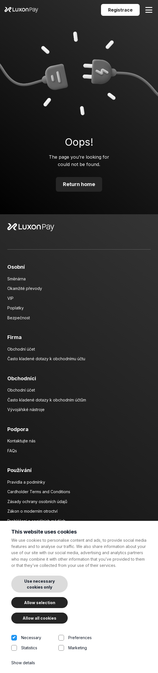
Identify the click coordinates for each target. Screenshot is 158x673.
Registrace (120, 10)
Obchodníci (21, 378)
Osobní (16, 267)
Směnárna (16, 278)
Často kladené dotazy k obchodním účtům (46, 399)
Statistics (34, 650)
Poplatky (15, 307)
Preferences (82, 640)
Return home (79, 184)
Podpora (17, 429)
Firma (14, 337)
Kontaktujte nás (21, 440)
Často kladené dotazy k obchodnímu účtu (46, 358)
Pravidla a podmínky (26, 482)
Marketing (82, 650)
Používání (19, 470)
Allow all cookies (39, 618)
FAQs (12, 450)
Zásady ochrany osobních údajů (37, 501)
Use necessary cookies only (39, 584)
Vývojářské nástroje (26, 409)
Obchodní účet (21, 349)
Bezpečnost (18, 317)
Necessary (34, 640)
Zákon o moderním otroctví (32, 511)
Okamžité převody (24, 288)
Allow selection (39, 602)
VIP (10, 298)
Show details (23, 662)
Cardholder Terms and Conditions (38, 491)
